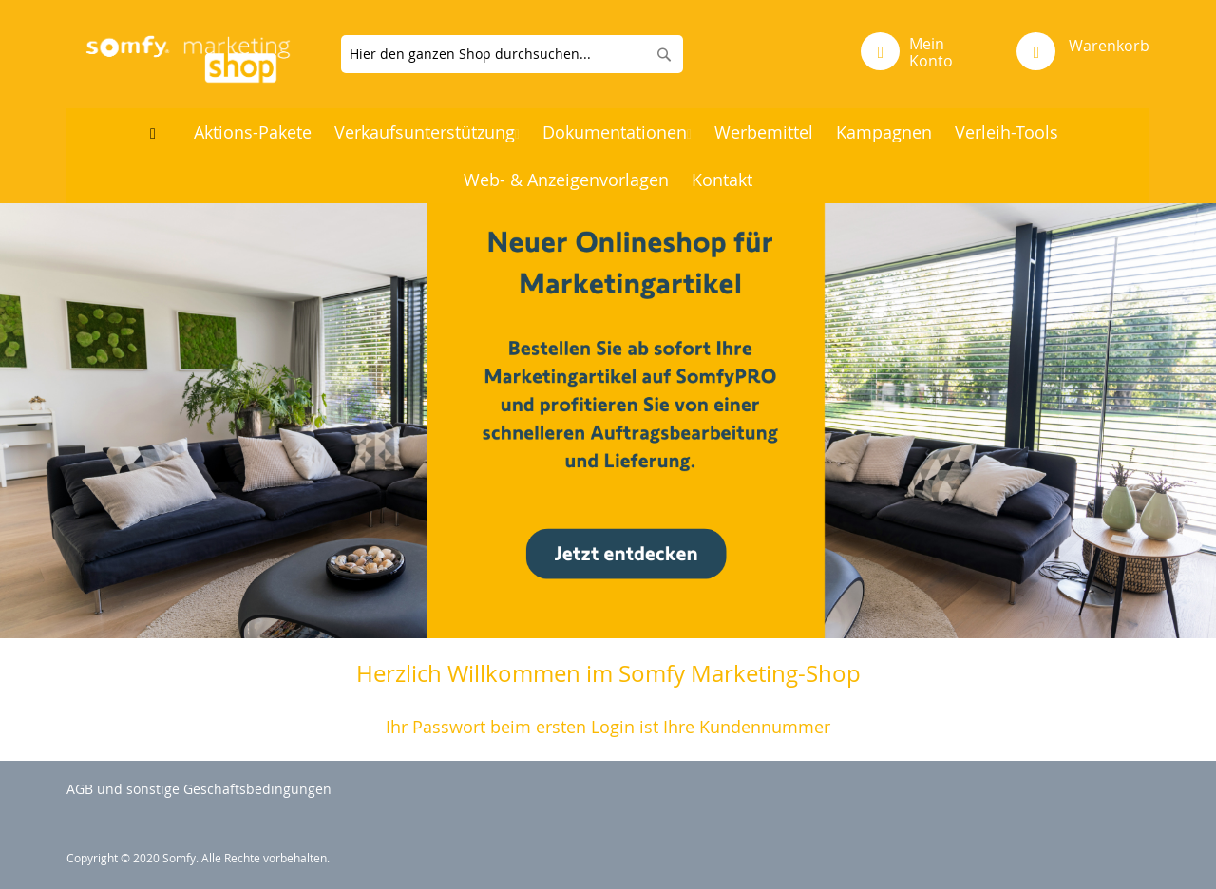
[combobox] (512, 54)
